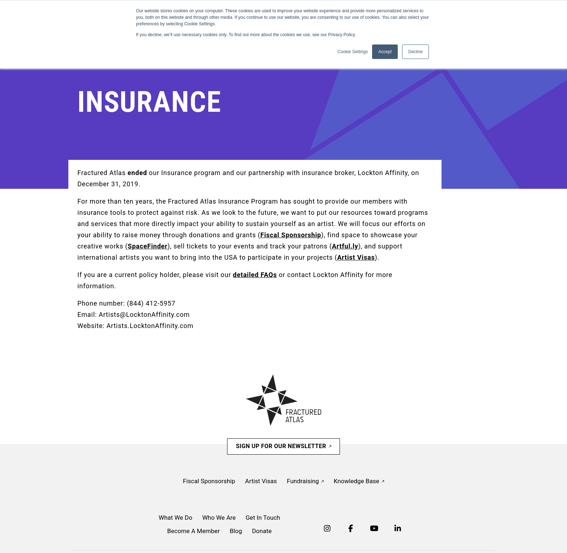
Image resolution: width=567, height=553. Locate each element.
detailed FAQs (255, 274)
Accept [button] (385, 51)
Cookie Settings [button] (352, 51)
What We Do (175, 517)
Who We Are (219, 517)
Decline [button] (415, 51)
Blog (236, 531)
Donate (262, 531)
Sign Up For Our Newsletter (283, 446)
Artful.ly (345, 246)
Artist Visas (356, 257)
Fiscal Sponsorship (290, 235)
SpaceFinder (147, 246)
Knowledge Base (359, 481)
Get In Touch (263, 517)
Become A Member (193, 531)
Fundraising (305, 481)
